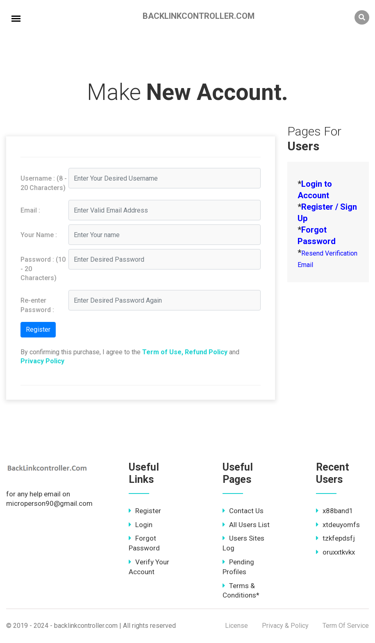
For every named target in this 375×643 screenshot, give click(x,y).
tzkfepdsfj (335, 538)
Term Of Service (346, 625)
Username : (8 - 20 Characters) (43, 182)
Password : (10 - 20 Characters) (43, 269)
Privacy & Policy (285, 625)
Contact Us (243, 511)
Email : (30, 210)
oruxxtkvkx (335, 552)
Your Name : (38, 235)
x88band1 (334, 511)
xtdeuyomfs (338, 525)
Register (145, 511)
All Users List (246, 525)
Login (140, 525)
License (236, 625)
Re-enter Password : (37, 305)
